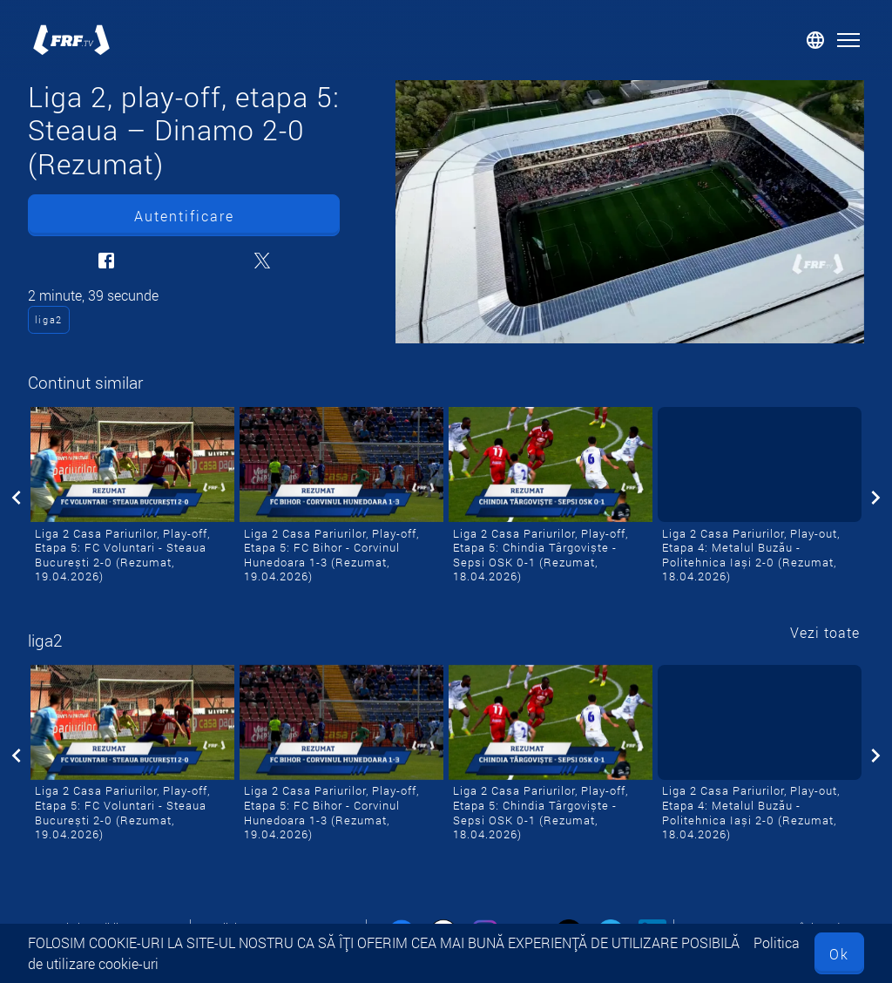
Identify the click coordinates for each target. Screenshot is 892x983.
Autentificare (184, 216)
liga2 (49, 319)
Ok (839, 954)
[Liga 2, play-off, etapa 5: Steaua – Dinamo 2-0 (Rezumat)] (629, 211)
